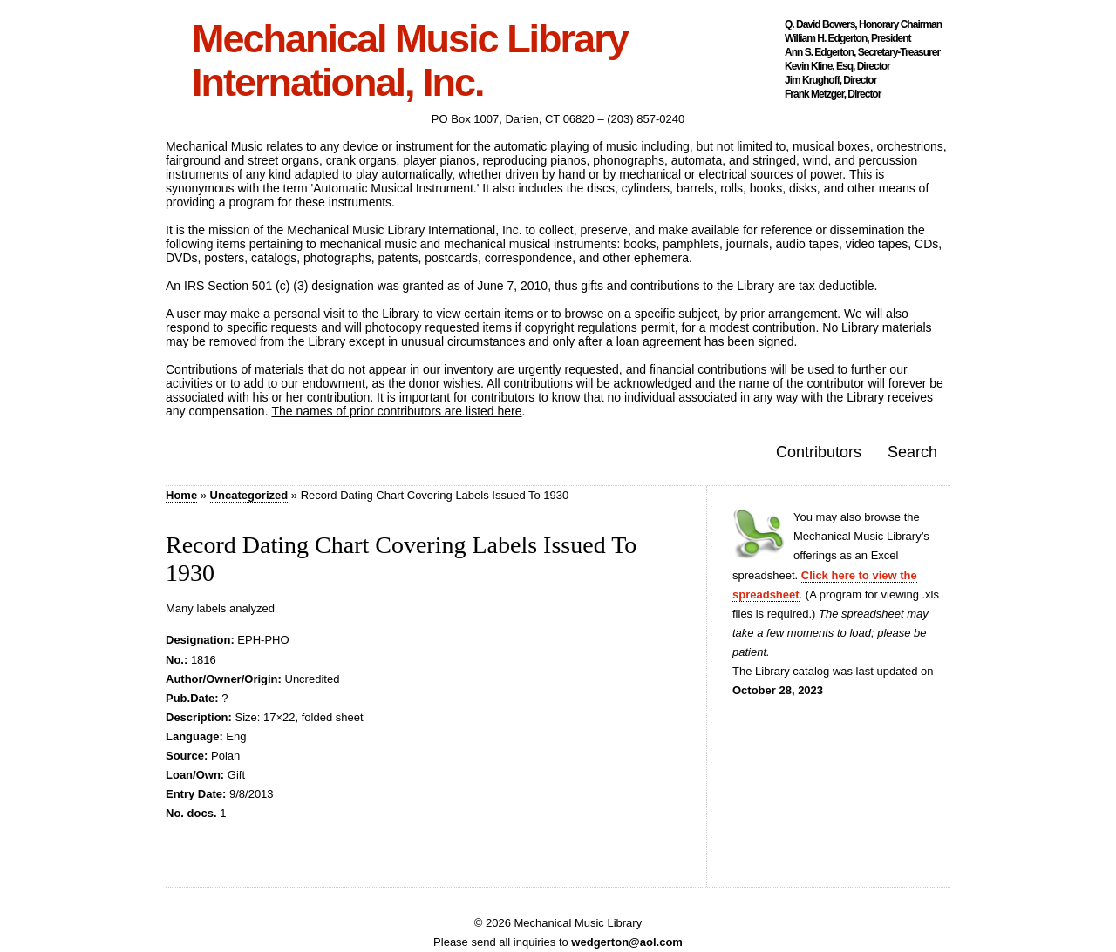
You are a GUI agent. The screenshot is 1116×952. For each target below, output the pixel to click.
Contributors (818, 452)
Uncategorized (249, 495)
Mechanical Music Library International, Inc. (410, 61)
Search (912, 452)
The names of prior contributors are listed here (396, 411)
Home (181, 495)
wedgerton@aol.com (627, 942)
